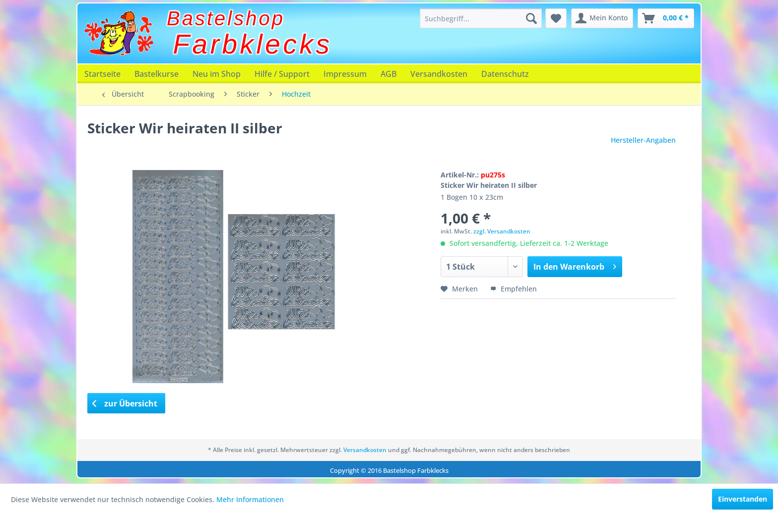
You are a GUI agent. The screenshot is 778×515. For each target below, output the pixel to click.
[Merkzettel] (556, 18)
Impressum (345, 73)
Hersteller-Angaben (643, 140)
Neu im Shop (217, 73)
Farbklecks (252, 44)
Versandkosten (438, 73)
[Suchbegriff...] (481, 18)
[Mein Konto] (602, 18)
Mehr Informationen (250, 499)
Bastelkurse (156, 73)
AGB (388, 73)
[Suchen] (531, 18)
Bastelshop (226, 18)
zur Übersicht (125, 403)
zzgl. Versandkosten (501, 231)
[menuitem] (481, 18)
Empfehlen (513, 288)
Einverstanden (742, 499)
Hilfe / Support (282, 73)
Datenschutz (505, 73)
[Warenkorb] (666, 18)
